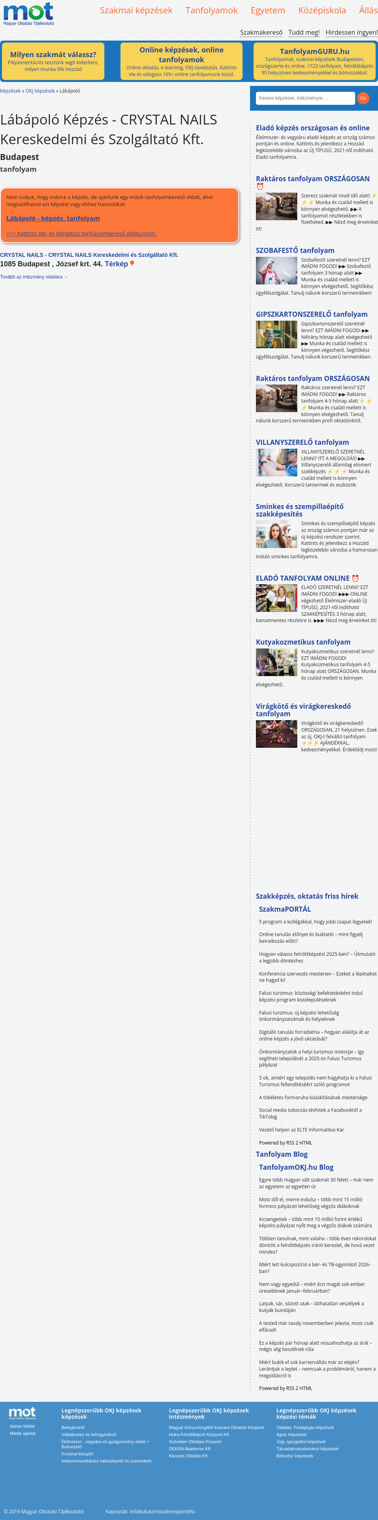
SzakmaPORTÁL (285, 909)
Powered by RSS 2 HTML (285, 1142)
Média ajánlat (22, 1433)
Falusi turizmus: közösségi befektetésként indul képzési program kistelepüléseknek (311, 996)
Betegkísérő (73, 1427)
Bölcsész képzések (294, 1455)
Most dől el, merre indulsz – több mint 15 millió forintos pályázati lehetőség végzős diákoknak (311, 1203)
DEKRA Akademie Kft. (190, 1448)
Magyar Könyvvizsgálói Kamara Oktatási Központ (216, 1427)
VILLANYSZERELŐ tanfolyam (302, 442)
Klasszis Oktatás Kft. (189, 1455)
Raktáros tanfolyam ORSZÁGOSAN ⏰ (313, 182)
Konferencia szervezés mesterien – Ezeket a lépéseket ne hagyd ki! (318, 977)
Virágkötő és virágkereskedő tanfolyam (303, 710)
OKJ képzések (40, 90)
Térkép (120, 264)
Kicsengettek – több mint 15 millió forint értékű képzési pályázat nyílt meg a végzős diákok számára (315, 1222)
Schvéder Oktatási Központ (195, 1441)
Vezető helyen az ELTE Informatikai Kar (301, 1129)
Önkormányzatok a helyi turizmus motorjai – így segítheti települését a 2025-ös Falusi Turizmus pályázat (311, 1058)
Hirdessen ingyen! (352, 32)
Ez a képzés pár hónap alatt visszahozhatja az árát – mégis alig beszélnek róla (315, 1346)
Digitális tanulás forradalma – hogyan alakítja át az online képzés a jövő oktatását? (314, 1035)
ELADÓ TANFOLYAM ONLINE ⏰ (307, 578)
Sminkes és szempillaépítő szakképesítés (300, 510)
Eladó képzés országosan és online (313, 127)
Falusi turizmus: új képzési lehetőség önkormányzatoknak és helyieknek (299, 1016)
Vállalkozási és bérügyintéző (88, 1434)
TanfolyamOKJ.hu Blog (296, 1167)
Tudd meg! (304, 32)
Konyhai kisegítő (77, 1453)
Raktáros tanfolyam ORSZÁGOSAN (313, 378)
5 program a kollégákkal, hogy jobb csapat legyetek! (315, 921)
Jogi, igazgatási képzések (301, 1441)
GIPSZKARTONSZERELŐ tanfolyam (312, 314)
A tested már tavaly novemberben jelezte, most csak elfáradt (316, 1326)
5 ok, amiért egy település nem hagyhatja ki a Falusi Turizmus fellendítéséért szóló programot (315, 1081)
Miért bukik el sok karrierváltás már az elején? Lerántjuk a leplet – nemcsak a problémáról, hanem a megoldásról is (317, 1369)
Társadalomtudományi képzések (307, 1448)
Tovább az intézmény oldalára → (34, 277)
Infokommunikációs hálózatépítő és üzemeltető (106, 1461)
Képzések (10, 90)
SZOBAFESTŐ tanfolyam (295, 250)
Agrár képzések (291, 1434)
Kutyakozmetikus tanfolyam (303, 642)
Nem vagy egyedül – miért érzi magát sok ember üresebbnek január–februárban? (312, 1287)
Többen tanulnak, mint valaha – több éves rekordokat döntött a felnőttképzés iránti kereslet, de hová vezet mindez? (317, 1245)
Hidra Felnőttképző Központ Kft (199, 1434)
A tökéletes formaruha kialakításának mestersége (313, 1097)
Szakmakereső (261, 32)
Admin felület (22, 1426)
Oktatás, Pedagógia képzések (305, 1427)
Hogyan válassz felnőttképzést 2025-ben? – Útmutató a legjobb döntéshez (317, 957)
